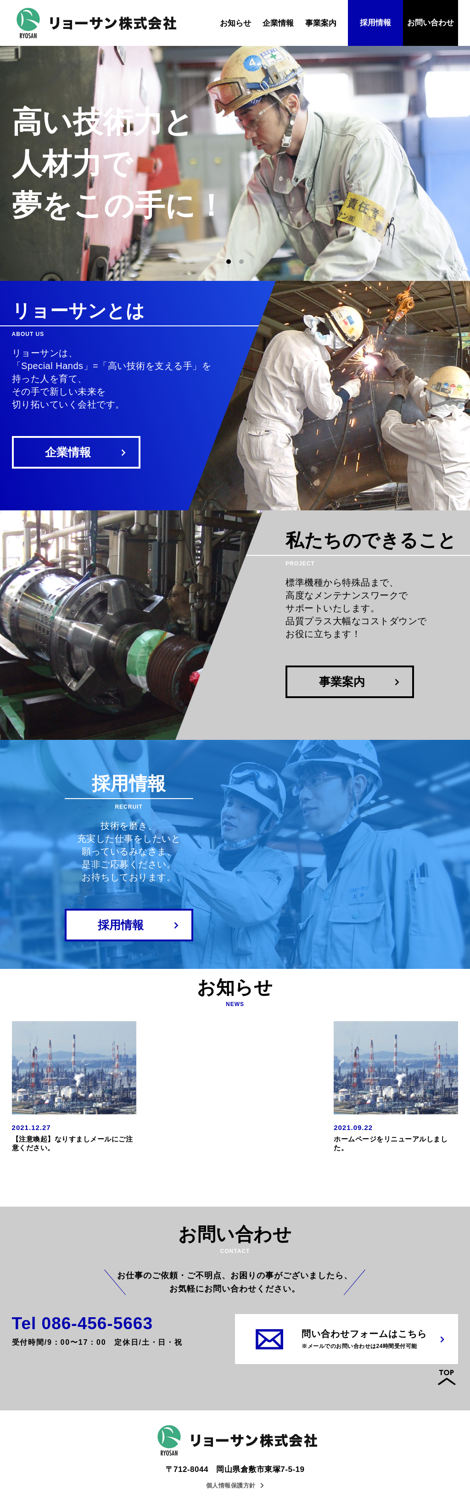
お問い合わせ (430, 22)
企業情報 (278, 23)
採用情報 (375, 22)
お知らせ (235, 23)
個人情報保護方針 (235, 1485)
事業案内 (320, 23)
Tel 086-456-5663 (82, 1323)
